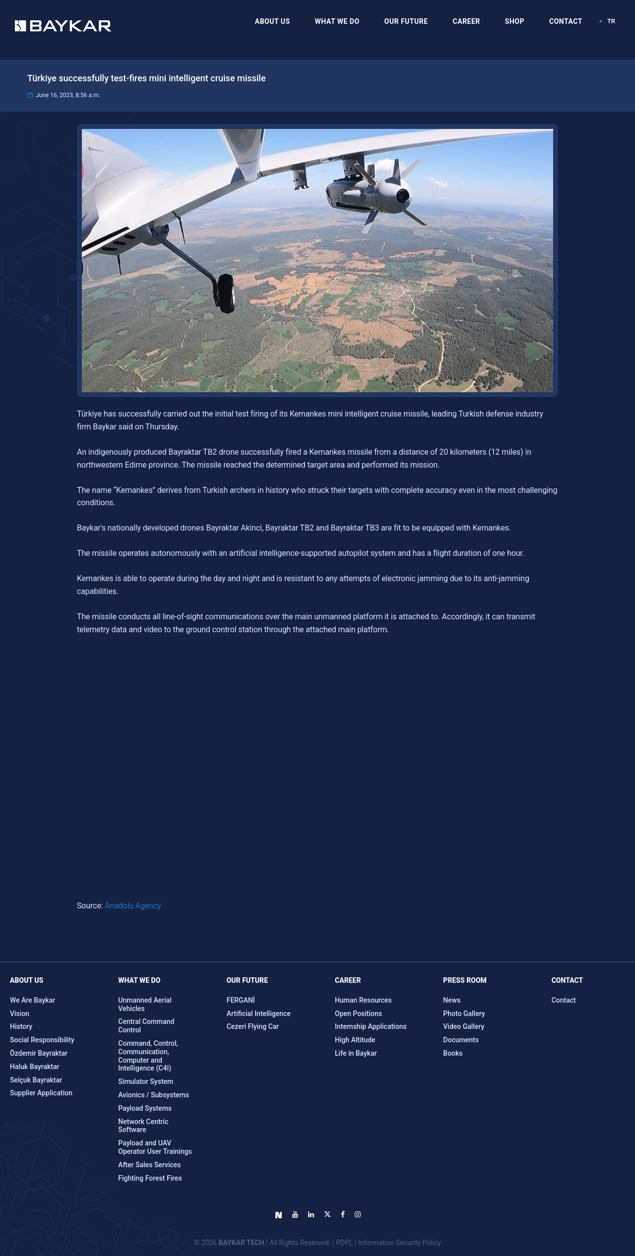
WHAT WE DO (337, 21)
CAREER (466, 21)
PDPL (344, 1243)
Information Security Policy (399, 1243)
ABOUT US (272, 21)
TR (611, 21)
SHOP (514, 21)
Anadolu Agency (133, 905)
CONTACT (565, 21)
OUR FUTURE (406, 21)
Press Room (464, 980)
